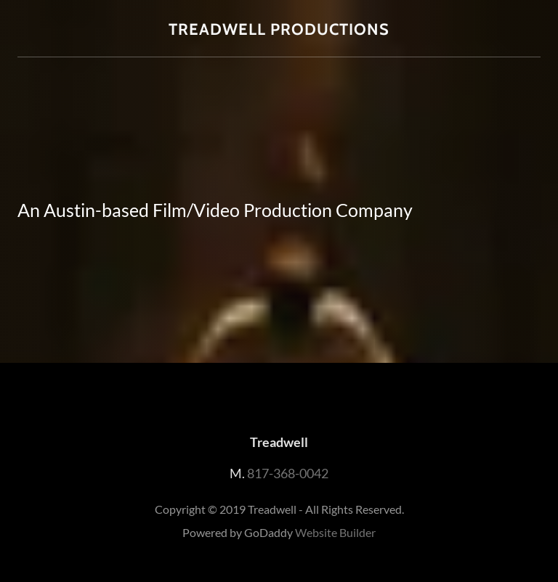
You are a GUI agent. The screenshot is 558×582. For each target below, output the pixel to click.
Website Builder (335, 532)
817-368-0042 (287, 473)
